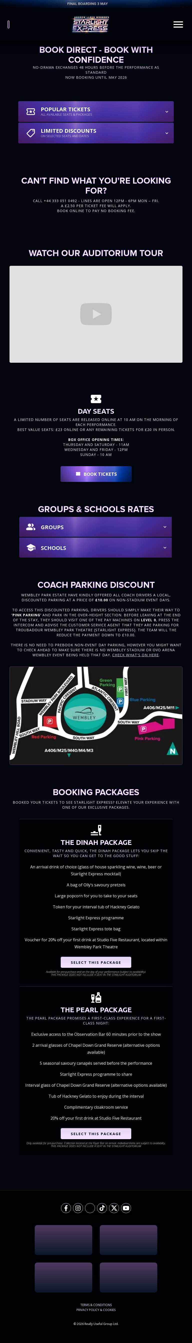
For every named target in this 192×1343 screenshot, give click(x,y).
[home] (91, 24)
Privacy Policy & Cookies (96, 1310)
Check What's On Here (135, 655)
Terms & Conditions (96, 1305)
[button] (96, 111)
